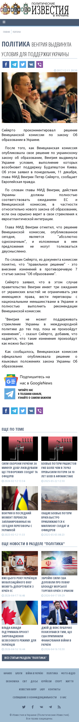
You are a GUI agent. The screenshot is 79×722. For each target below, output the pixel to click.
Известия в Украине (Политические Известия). (41, 715)
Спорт (58, 681)
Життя (69, 681)
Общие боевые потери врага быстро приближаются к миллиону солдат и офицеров (56, 521)
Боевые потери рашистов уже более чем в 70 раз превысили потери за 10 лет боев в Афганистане (58, 469)
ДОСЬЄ (34, 681)
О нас (63, 697)
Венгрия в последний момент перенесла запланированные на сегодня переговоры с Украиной (17, 521)
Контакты (54, 689)
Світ (24, 681)
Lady (42, 689)
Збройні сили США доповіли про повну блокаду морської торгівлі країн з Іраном (57, 584)
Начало (8, 673)
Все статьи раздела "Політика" (25, 658)
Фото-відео (68, 673)
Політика (16, 43)
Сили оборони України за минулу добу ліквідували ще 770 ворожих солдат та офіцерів (19, 469)
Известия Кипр (27, 689)
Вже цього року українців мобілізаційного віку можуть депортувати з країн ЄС (19, 584)
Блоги (18, 673)
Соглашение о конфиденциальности (35, 697)
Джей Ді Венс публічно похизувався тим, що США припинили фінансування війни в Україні (56, 636)
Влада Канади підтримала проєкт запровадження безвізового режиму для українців (19, 636)
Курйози (46, 681)
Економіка (12, 681)
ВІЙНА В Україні (34, 673)
